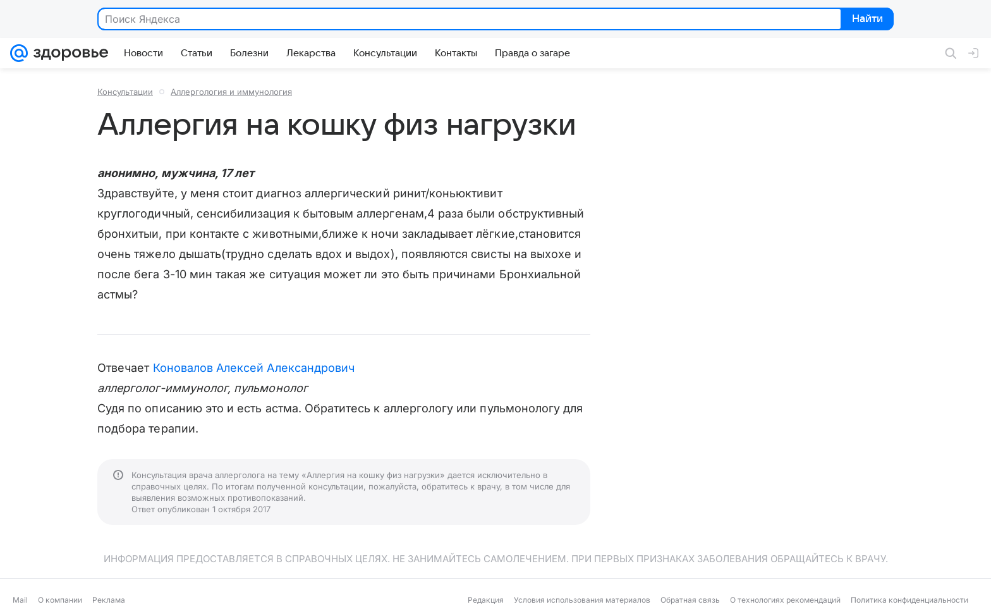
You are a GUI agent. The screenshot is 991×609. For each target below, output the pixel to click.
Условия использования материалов (582, 600)
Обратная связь (690, 600)
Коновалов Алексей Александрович (254, 367)
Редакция (486, 600)
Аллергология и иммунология (231, 92)
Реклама (108, 600)
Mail (20, 600)
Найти (866, 19)
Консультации (125, 92)
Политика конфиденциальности (909, 600)
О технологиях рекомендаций (785, 600)
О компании (60, 600)
